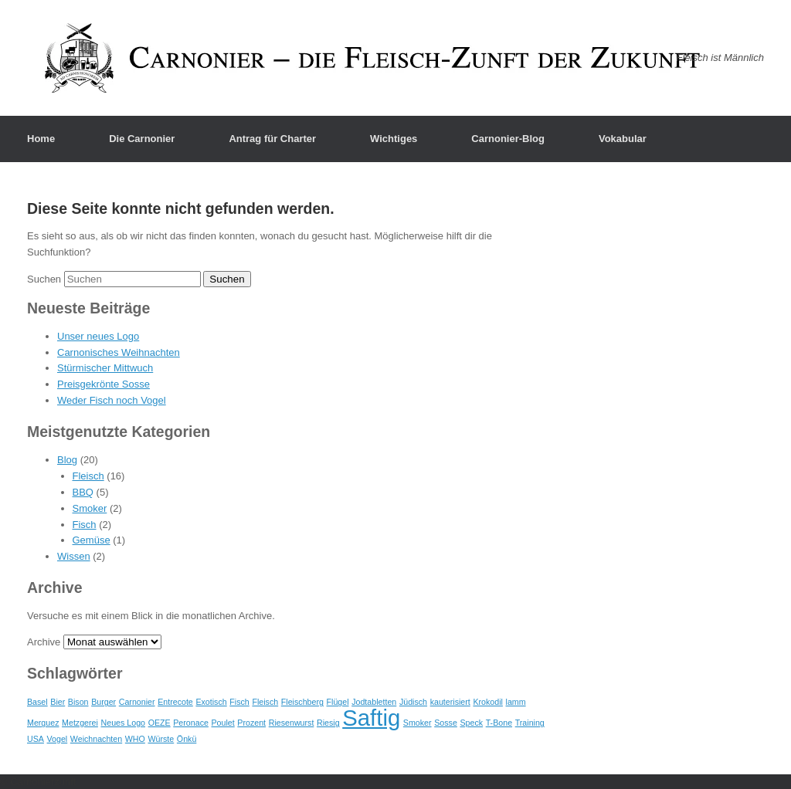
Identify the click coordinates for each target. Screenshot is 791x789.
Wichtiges (393, 138)
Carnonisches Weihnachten (118, 352)
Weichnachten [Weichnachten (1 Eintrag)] (96, 738)
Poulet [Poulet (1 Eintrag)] (223, 722)
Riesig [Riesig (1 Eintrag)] (328, 722)
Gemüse (91, 540)
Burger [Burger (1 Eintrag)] (103, 701)
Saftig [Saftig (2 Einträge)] (371, 717)
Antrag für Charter (272, 138)
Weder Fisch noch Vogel (111, 400)
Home (41, 138)
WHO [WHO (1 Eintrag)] (135, 738)
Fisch (85, 524)
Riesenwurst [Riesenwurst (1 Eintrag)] (291, 722)
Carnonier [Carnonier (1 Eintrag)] (137, 701)
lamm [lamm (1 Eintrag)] (516, 701)
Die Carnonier (142, 138)
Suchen (44, 279)
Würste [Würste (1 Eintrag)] (161, 738)
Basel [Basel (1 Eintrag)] (37, 701)
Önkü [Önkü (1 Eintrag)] (186, 738)
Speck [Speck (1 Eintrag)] (471, 722)
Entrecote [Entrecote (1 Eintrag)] (175, 701)
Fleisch (88, 476)
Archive (43, 642)
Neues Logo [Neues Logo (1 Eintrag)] (123, 722)
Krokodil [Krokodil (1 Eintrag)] (488, 701)
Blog (67, 460)
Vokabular (623, 138)
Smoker (90, 508)
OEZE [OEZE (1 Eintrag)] (159, 722)
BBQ (83, 492)
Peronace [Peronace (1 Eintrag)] (191, 722)
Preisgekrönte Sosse (103, 384)
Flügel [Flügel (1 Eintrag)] (338, 701)
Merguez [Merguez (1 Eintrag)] (43, 722)
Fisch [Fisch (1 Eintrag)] (239, 701)
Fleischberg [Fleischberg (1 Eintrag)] (302, 701)
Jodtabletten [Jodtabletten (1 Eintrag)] (373, 701)
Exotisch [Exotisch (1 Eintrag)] (210, 701)
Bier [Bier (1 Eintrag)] (57, 701)
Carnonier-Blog (508, 138)
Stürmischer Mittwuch (105, 368)
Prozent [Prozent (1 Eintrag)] (251, 722)
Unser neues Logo (98, 336)
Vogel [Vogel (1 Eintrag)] (57, 738)
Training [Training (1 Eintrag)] (530, 722)
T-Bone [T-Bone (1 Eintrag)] (499, 722)
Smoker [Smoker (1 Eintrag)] (417, 722)
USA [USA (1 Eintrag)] (35, 738)
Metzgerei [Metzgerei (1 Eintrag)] (80, 722)
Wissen (73, 556)
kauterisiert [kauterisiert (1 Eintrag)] (450, 701)
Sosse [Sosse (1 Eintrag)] (445, 722)
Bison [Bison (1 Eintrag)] (78, 701)
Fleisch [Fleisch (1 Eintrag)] (265, 701)
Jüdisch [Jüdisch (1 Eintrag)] (413, 701)
